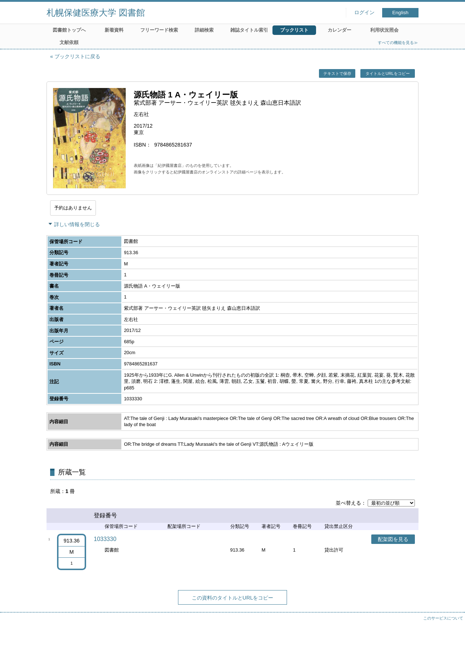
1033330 (105, 539)
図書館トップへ (69, 30)
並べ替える (348, 503)
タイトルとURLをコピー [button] (387, 73)
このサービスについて (443, 618)
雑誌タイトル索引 (249, 30)
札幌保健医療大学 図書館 (95, 12)
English (400, 12)
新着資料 (114, 30)
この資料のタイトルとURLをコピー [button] (233, 598)
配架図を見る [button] (393, 539)
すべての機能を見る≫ (398, 42)
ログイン (364, 12)
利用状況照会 (384, 30)
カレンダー (339, 30)
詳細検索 (204, 30)
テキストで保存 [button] (337, 73)
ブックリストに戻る (77, 56)
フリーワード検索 (159, 30)
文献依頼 (69, 42)
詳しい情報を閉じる (77, 224)
